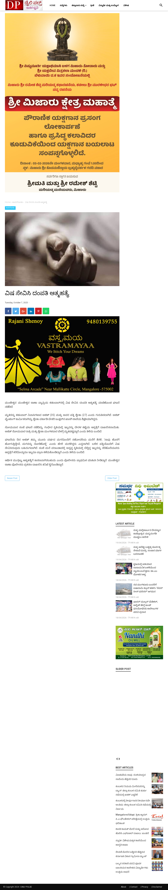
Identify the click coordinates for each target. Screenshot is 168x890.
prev (117, 759)
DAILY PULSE (26, 887)
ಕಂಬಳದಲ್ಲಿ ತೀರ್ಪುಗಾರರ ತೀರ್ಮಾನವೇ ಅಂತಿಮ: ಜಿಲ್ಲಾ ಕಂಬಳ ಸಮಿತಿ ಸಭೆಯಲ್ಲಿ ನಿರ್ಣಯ (133, 804)
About (123, 887)
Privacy (145, 887)
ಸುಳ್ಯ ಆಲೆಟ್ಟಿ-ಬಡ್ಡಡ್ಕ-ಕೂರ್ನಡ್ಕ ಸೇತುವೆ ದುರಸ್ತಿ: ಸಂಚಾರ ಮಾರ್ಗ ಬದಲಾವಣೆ (147, 550)
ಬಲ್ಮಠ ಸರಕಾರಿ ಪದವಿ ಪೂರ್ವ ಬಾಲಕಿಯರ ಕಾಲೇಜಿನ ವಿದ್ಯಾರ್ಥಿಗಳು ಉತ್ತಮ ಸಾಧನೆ (132, 867)
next (119, 759)
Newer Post (12, 478)
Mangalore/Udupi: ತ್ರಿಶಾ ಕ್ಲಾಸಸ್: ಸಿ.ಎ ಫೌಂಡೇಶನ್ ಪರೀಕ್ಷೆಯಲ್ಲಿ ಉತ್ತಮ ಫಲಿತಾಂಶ (133, 818)
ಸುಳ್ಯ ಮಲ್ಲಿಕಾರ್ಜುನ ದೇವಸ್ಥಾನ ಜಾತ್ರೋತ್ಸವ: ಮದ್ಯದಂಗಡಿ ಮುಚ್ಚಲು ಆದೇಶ (147, 533)
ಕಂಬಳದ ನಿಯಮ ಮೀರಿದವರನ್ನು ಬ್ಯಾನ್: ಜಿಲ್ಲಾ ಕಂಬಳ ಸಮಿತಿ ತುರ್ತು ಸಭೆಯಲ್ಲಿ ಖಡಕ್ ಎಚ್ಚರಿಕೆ (131, 790)
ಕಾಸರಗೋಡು (10, 208)
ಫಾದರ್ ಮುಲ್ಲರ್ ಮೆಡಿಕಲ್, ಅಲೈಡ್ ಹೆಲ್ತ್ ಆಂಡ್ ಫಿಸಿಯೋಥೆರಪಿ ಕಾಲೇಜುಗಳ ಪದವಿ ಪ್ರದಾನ (145, 606)
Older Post (112, 478)
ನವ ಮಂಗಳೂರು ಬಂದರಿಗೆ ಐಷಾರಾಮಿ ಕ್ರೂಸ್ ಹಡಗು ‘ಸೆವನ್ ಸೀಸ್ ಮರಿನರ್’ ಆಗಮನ (148, 588)
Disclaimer (157, 887)
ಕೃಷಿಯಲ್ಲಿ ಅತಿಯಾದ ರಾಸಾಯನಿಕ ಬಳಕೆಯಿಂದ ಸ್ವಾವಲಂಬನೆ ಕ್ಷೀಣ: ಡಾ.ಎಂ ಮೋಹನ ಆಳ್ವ (145, 569)
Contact (133, 887)
